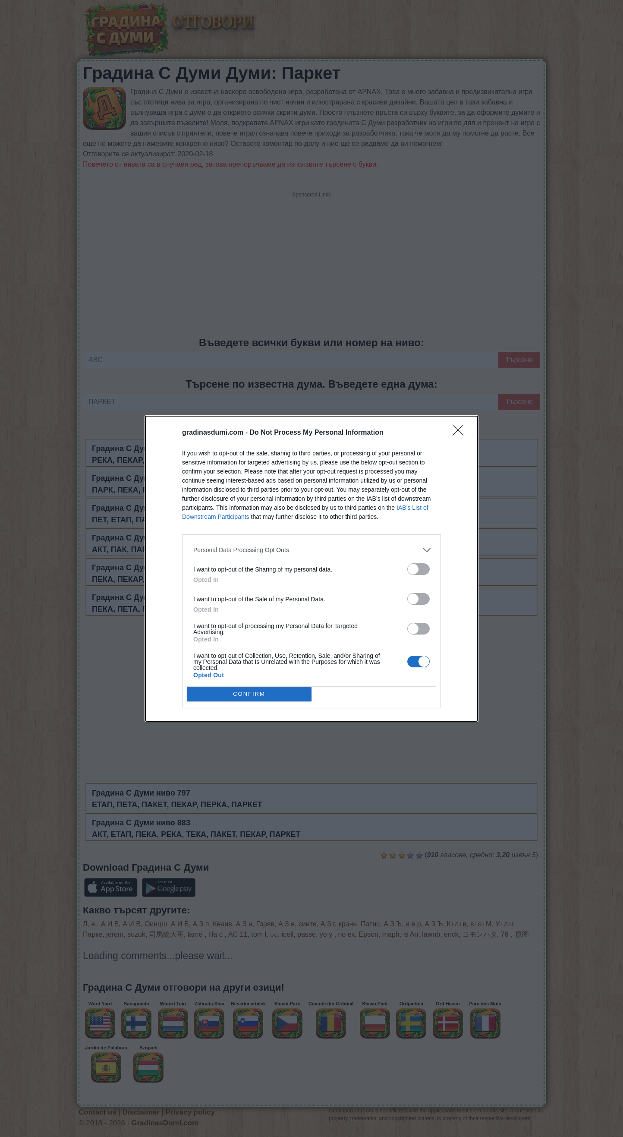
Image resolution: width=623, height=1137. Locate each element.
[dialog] (311, 568)
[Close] (461, 433)
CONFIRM (249, 694)
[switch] (418, 569)
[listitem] (311, 550)
